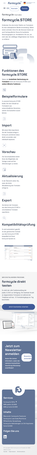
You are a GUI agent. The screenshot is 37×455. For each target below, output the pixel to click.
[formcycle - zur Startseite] (21, 3)
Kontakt (14, 8)
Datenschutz (21, 451)
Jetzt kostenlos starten (18, 307)
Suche (5, 451)
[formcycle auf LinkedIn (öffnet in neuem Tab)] (5, 437)
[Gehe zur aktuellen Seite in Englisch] (8, 8)
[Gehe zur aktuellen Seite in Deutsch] (5, 8)
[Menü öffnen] (4, 3)
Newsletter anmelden (28, 357)
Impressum (12, 451)
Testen (24, 8)
